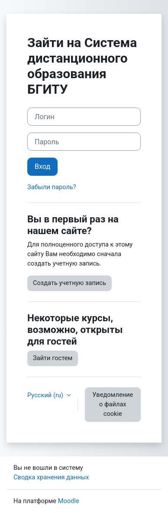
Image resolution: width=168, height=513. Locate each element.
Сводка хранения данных (51, 477)
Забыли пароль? (51, 187)
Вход (42, 166)
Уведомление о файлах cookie (112, 404)
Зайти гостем (52, 358)
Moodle (68, 501)
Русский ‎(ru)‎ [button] (46, 395)
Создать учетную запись (69, 283)
